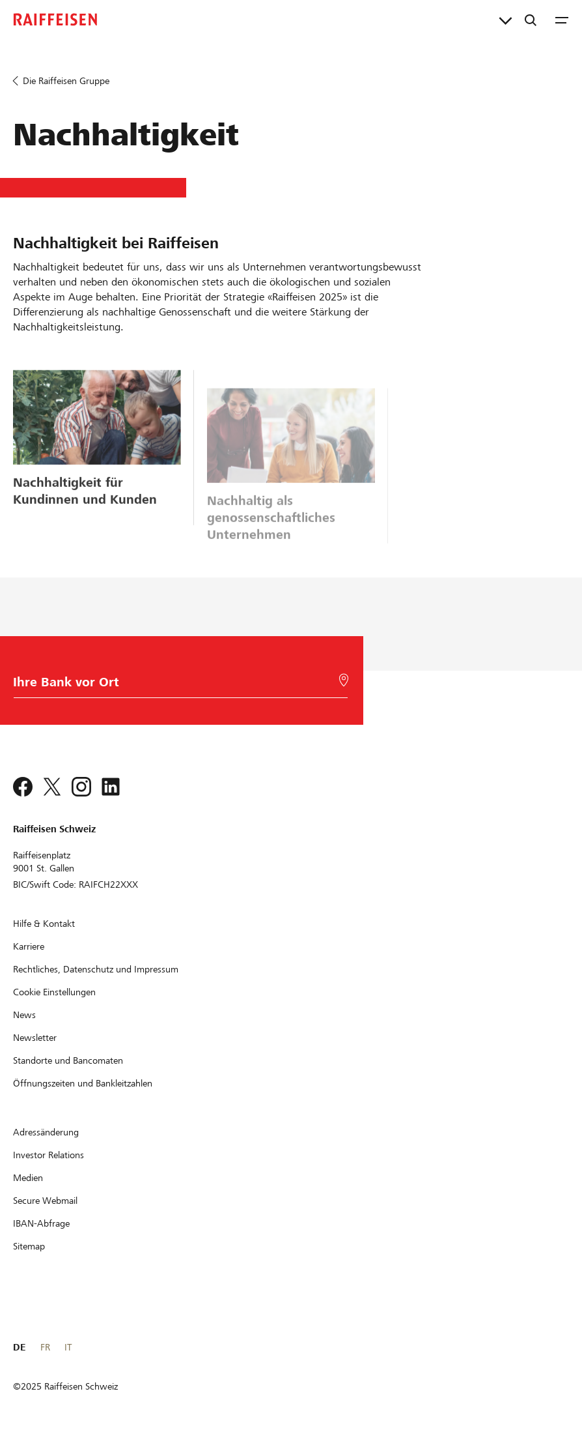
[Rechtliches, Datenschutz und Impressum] (95, 969)
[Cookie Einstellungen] (54, 992)
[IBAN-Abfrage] (41, 1223)
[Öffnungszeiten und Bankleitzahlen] (82, 1083)
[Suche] (530, 19)
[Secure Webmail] (45, 1200)
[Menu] (562, 19)
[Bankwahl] (177, 685)
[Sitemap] (29, 1246)
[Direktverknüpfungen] (505, 19)
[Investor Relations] (48, 1155)
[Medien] (28, 1178)
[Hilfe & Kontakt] (44, 923)
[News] (24, 1015)
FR (45, 1347)
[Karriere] (28, 946)
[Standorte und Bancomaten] (68, 1060)
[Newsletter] (35, 1037)
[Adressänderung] (46, 1132)
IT (68, 1347)
